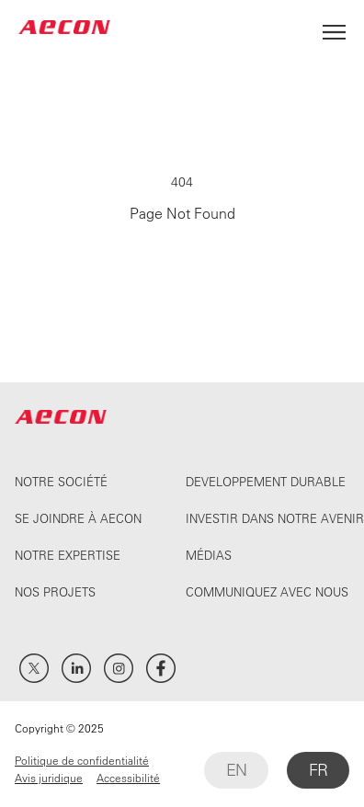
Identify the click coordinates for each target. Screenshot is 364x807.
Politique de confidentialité (82, 760)
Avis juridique (49, 777)
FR (318, 769)
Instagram (118, 668)
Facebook (161, 668)
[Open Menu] (334, 27)
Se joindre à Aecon (78, 518)
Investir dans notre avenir (275, 518)
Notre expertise (67, 555)
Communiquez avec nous (267, 591)
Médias (209, 555)
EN (236, 769)
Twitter (34, 668)
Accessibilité (128, 777)
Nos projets (55, 591)
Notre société (61, 481)
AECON (64, 27)
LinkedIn (76, 668)
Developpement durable (266, 481)
